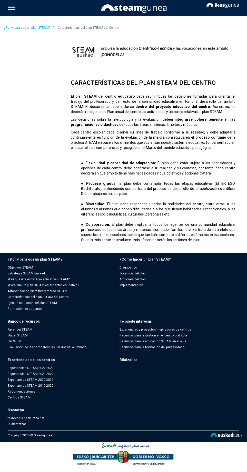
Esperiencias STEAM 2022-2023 (31, 368)
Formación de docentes (25, 309)
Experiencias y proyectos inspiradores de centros (155, 329)
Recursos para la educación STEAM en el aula (153, 341)
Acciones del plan (133, 279)
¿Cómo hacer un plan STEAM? (145, 259)
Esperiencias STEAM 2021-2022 (31, 374)
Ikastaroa (16, 410)
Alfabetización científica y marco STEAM (37, 291)
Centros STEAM (19, 397)
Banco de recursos (24, 321)
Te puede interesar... (137, 321)
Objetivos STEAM (20, 267)
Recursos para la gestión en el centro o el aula (153, 335)
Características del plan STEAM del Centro (38, 297)
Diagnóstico (128, 267)
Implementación (131, 285)
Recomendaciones (21, 391)
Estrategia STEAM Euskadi (27, 273)
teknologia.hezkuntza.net (26, 418)
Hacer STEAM (18, 335)
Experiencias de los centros (31, 360)
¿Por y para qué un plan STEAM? (35, 259)
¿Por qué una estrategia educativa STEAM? (39, 279)
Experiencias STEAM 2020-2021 (30, 380)
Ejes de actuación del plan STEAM (32, 303)
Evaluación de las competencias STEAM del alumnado (47, 347)
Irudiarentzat (17, 424)
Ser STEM (14, 341)
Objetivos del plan (133, 273)
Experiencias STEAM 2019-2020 (30, 385)
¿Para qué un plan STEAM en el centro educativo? (43, 285)
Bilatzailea (128, 360)
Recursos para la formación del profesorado (152, 347)
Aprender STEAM (20, 329)
